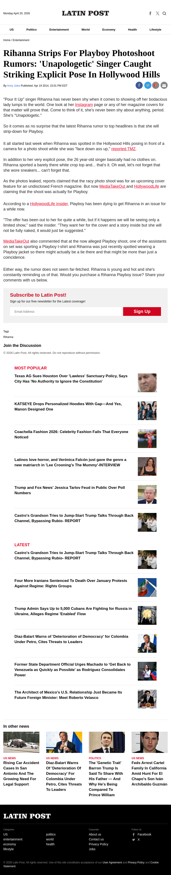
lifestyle (8, 849)
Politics (31, 29)
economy (9, 844)
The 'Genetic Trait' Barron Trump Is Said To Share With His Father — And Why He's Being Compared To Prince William (106, 779)
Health (132, 29)
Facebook (144, 834)
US (12, 29)
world (49, 839)
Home (6, 40)
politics (51, 834)
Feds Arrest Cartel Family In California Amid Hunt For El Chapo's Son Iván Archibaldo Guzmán (149, 773)
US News (9, 758)
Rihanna (8, 337)
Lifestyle (155, 29)
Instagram (84, 104)
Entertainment (59, 29)
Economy (109, 29)
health (50, 844)
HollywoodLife (146, 186)
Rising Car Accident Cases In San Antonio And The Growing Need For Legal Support (21, 773)
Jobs (92, 849)
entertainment (12, 839)
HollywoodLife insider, (49, 204)
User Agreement (112, 862)
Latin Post (85, 13)
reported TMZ (123, 149)
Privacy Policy (98, 844)
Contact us (96, 839)
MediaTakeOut (112, 186)
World (85, 29)
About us (95, 834)
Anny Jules (14, 85)
